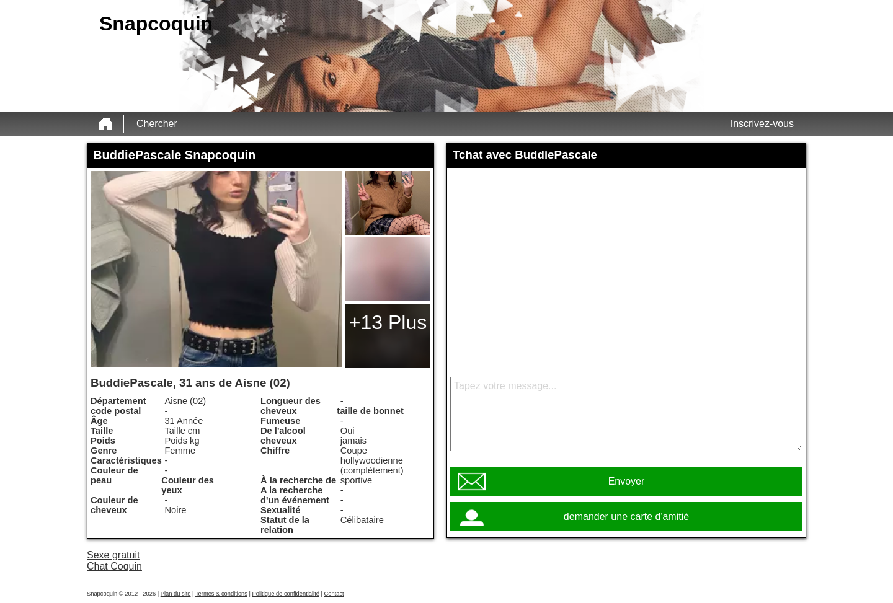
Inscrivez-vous (762, 123)
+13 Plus (388, 322)
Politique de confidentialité (285, 594)
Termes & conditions (221, 594)
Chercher (156, 123)
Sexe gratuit (113, 555)
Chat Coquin (114, 566)
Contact (334, 594)
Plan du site (176, 594)
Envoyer (626, 481)
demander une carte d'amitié (626, 516)
